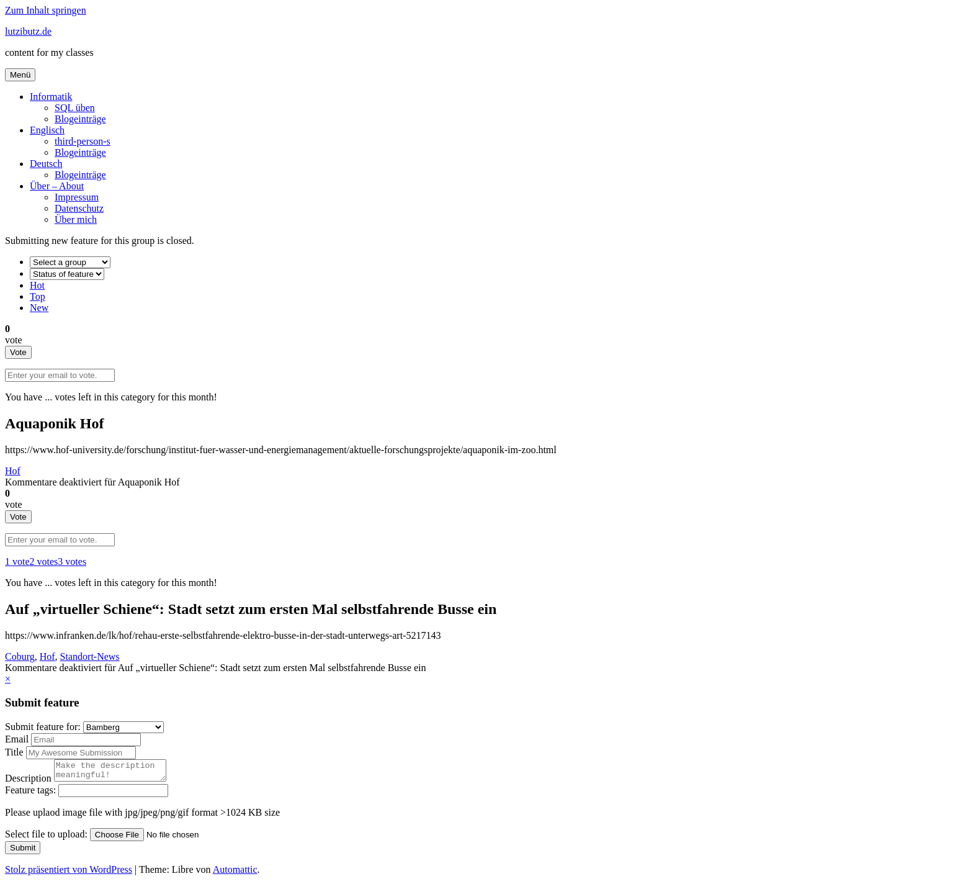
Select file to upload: (47, 837)
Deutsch (46, 163)
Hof (12, 471)
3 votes (72, 561)
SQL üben (75, 107)
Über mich (76, 219)
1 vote (17, 561)
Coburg (20, 656)
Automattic (235, 873)
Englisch (47, 130)
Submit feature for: (44, 726)
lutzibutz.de (28, 31)
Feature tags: (31, 793)
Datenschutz (79, 208)
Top (37, 296)
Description (29, 782)
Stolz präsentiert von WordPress (68, 873)
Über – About (57, 186)
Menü (20, 74)
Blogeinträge (80, 119)
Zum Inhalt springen (45, 10)
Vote (18, 352)
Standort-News (90, 656)
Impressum (77, 197)
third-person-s (82, 141)
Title (15, 752)
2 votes (44, 561)
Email (18, 739)
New (39, 307)
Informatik (51, 96)
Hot (37, 285)
